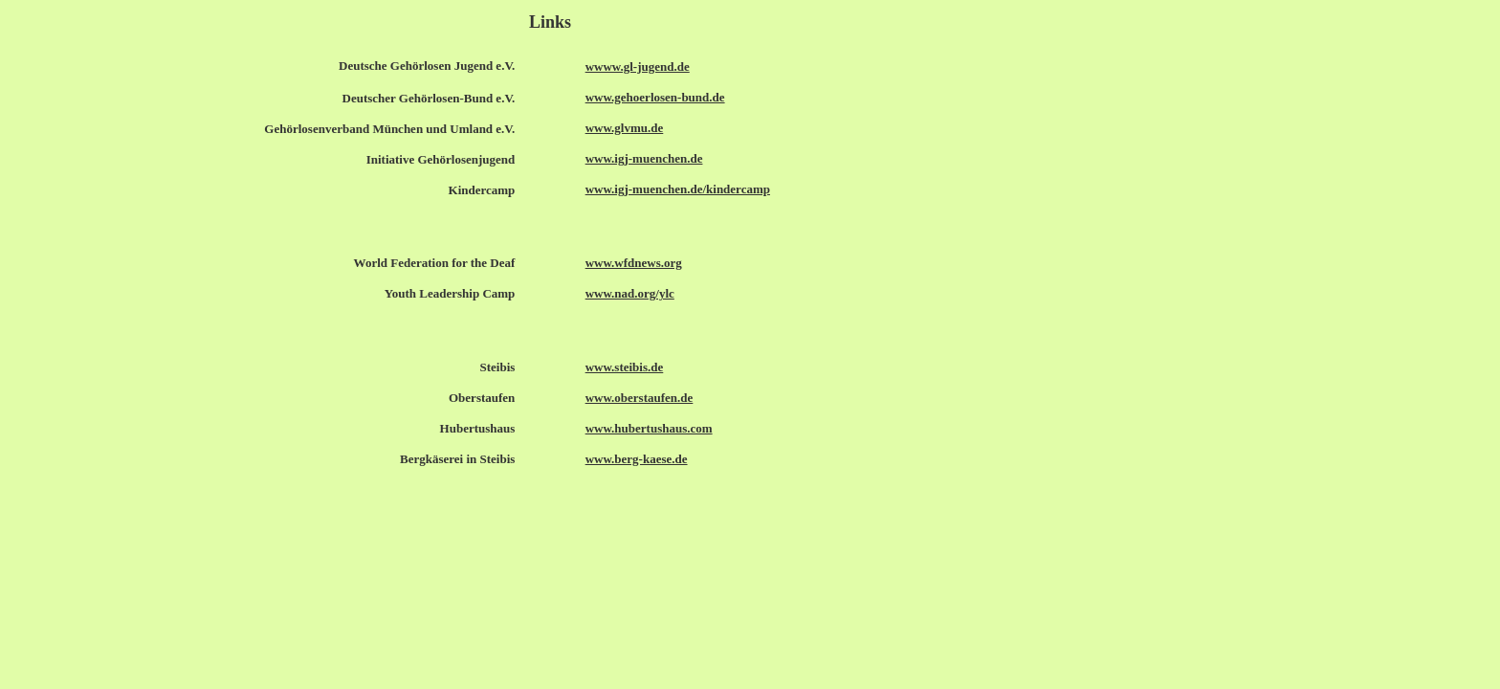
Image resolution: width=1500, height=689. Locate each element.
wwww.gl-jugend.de (637, 66)
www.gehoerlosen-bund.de (655, 97)
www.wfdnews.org (633, 263)
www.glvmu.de (624, 128)
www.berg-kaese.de (636, 459)
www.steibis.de (624, 367)
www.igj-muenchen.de (644, 158)
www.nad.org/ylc (629, 293)
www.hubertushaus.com (649, 428)
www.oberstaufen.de (639, 397)
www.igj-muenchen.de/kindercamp (677, 189)
